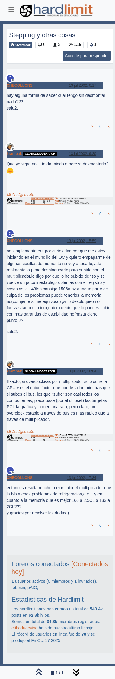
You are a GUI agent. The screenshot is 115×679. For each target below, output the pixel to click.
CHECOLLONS (20, 85)
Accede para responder (87, 55)
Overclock (21, 45)
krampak (14, 154)
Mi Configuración (20, 195)
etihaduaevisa (24, 627)
